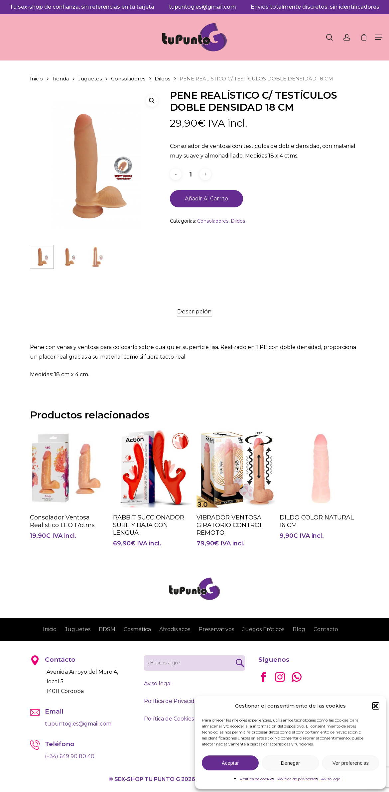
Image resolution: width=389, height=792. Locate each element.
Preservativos (216, 629)
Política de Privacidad (172, 701)
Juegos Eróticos (263, 629)
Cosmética (137, 629)
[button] (375, 706)
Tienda (60, 79)
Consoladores (128, 79)
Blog (299, 629)
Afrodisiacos (174, 629)
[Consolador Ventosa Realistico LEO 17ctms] (69, 468)
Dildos (162, 79)
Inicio (36, 79)
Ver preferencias (350, 763)
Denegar (290, 763)
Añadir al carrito (206, 198)
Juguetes (90, 79)
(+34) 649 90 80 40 (69, 756)
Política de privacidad (297, 778)
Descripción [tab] (194, 311)
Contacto (326, 629)
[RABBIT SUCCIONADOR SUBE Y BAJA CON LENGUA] (152, 468)
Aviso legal (331, 778)
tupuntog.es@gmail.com (202, 7)
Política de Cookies (169, 719)
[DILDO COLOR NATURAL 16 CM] (319, 468)
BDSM (107, 629)
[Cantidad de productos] (190, 174)
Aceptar (230, 763)
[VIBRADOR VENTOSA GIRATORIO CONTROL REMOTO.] (236, 468)
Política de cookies (257, 778)
